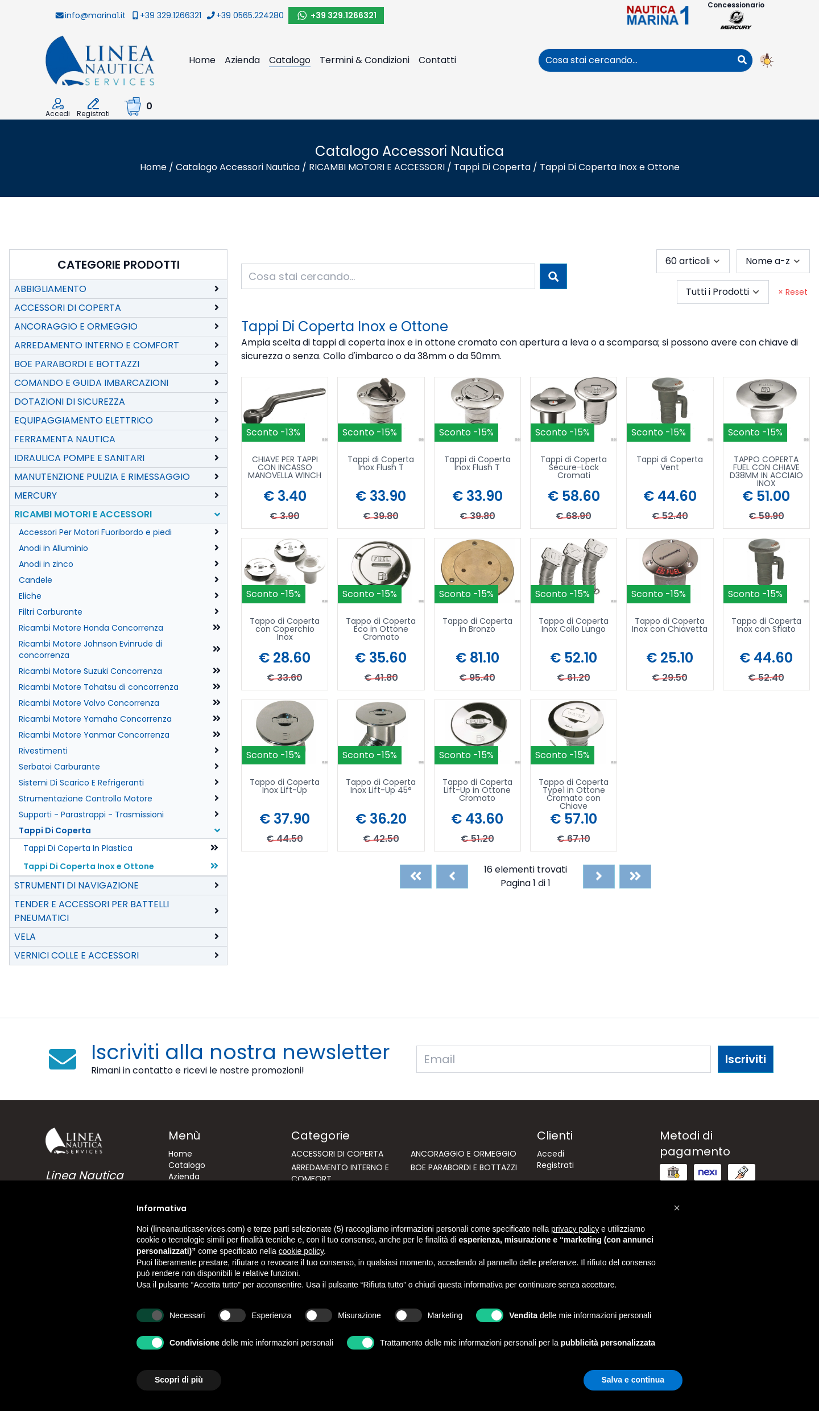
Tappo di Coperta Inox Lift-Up (285, 787)
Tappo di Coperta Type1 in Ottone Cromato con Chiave (574, 794)
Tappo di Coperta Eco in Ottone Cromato (381, 630)
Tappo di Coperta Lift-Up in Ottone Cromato (477, 791)
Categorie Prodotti (118, 265)
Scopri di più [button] (179, 1379)
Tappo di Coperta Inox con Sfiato (766, 626)
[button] (677, 1208)
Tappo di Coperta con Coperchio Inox (285, 630)
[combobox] (635, 60)
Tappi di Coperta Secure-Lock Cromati (573, 468)
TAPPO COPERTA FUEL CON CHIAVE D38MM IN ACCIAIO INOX (766, 471)
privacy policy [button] (575, 1228)
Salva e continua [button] (633, 1379)
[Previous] (452, 876)
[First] (416, 876)
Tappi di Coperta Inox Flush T (381, 464)
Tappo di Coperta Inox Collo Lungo (574, 626)
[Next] (599, 876)
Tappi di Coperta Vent (669, 464)
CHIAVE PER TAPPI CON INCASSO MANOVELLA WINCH (284, 468)
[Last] (635, 876)
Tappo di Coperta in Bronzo (477, 626)
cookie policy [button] (301, 1251)
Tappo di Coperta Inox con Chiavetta (670, 626)
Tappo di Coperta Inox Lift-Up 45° (381, 787)
